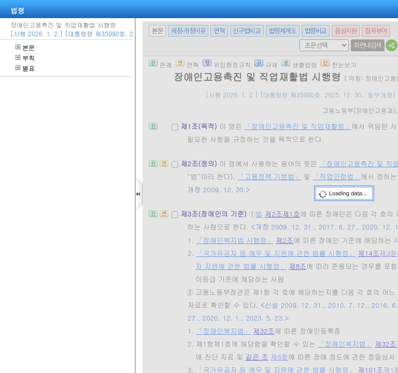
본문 (25, 47)
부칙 (25, 57)
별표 (25, 68)
